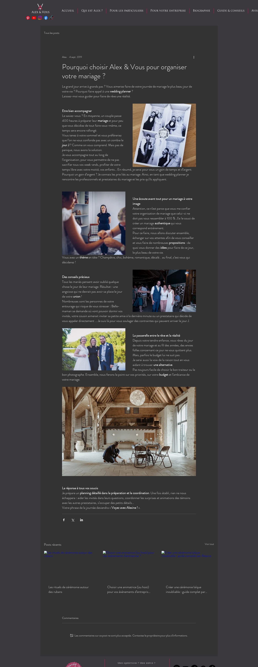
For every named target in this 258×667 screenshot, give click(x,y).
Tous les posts (51, 33)
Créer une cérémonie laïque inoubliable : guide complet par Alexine (185, 589)
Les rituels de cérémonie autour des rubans (68, 589)
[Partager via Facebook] (63, 520)
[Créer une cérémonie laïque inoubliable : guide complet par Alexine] (188, 565)
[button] (126, 11)
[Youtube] (33, 17)
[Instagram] (39, 17)
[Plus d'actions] (194, 57)
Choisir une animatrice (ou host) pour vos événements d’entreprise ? (128, 589)
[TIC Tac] (51, 17)
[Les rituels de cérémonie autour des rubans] (70, 565)
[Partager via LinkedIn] (81, 520)
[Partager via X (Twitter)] (72, 520)
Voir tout (209, 544)
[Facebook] (45, 17)
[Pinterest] (28, 17)
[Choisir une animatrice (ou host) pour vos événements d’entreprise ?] (129, 565)
